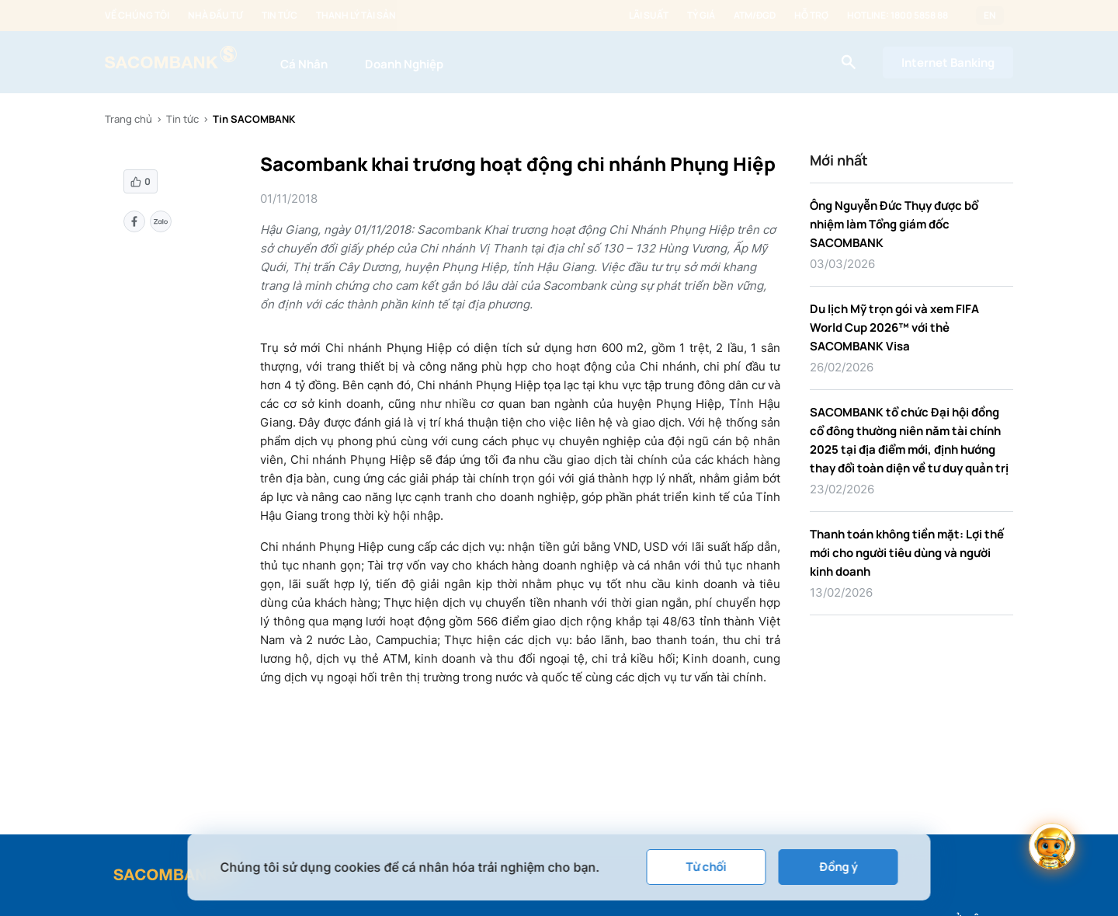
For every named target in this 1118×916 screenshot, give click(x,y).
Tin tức (279, 15)
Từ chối (706, 867)
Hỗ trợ (811, 15)
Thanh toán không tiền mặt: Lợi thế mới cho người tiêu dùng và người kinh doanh (907, 553)
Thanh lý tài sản (356, 15)
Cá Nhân (304, 64)
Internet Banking (948, 62)
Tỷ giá (701, 15)
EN (990, 15)
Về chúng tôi (137, 15)
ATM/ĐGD (755, 15)
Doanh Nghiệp (404, 64)
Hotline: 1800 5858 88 (897, 15)
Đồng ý (838, 867)
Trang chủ (128, 119)
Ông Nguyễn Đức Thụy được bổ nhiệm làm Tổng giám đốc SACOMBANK (894, 224)
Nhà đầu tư (215, 15)
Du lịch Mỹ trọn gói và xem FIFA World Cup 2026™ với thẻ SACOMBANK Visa (894, 327)
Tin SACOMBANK (254, 119)
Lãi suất (648, 15)
